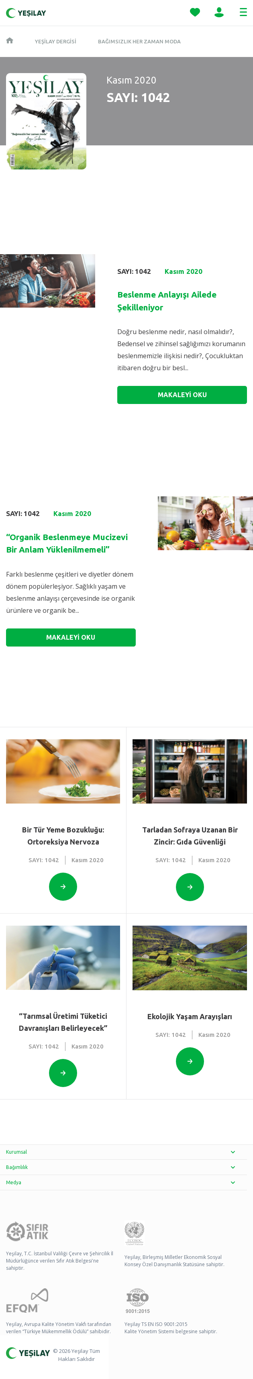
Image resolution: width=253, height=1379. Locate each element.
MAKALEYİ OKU (182, 394)
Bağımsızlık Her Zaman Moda (139, 41)
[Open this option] (63, 887)
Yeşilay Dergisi (55, 41)
